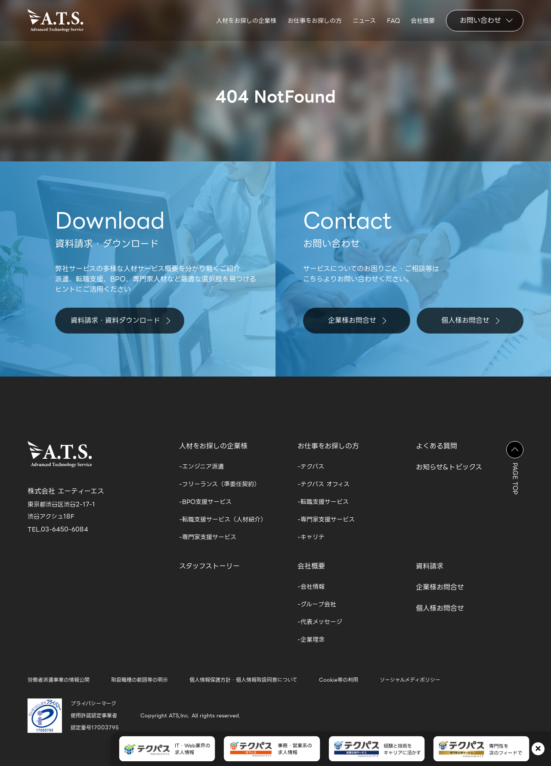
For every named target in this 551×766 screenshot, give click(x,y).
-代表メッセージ (319, 622)
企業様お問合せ (357, 320)
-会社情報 (311, 586)
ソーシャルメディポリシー (410, 680)
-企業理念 (311, 639)
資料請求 (429, 566)
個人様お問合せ (470, 320)
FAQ (393, 20)
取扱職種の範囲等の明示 (139, 680)
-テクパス (310, 466)
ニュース (364, 20)
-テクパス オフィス (323, 484)
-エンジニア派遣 (201, 466)
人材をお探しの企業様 (246, 20)
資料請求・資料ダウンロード (120, 320)
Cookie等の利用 (338, 680)
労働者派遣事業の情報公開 (59, 680)
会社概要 (423, 20)
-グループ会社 (316, 604)
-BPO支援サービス (205, 502)
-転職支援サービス (323, 502)
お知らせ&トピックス (449, 467)
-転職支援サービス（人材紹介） (222, 519)
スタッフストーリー (209, 566)
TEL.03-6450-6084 (58, 529)
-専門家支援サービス (207, 537)
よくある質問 (436, 446)
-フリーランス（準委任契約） (219, 484)
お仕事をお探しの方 (315, 20)
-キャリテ (311, 537)
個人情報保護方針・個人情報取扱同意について (243, 680)
